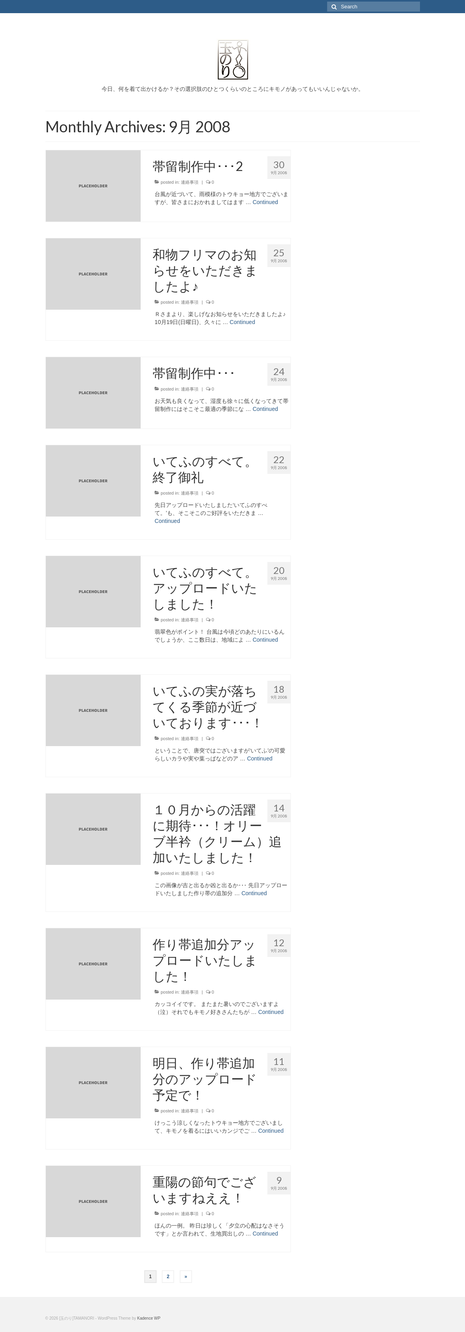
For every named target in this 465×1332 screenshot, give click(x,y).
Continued (265, 202)
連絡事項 (189, 182)
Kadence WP (148, 1318)
